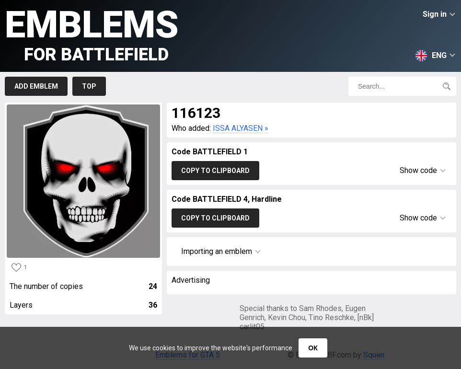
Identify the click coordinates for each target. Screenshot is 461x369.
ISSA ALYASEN (238, 128)
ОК (312, 348)
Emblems (92, 34)
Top (89, 86)
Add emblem (36, 86)
